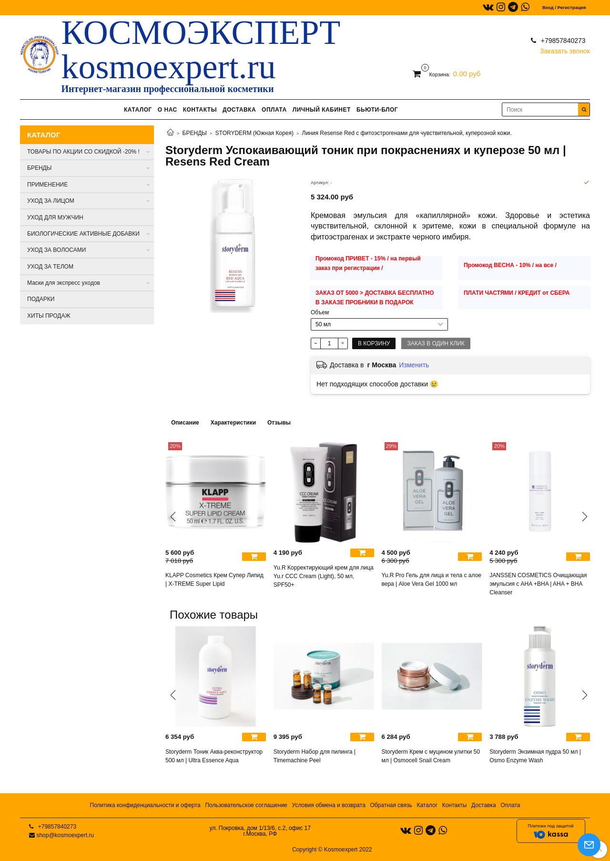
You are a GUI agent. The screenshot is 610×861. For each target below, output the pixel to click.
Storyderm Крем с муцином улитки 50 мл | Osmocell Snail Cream (431, 756)
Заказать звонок (565, 49)
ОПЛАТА (274, 109)
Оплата (510, 805)
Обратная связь (391, 805)
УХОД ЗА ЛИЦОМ (50, 200)
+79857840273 (562, 40)
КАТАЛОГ (138, 109)
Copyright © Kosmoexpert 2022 (332, 849)
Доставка (483, 805)
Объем (320, 312)
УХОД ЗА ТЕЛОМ (50, 266)
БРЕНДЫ (195, 133)
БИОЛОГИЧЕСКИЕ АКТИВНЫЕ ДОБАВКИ (83, 233)
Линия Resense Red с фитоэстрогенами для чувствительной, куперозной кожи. (407, 133)
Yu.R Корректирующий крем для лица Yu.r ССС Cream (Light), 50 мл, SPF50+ (324, 576)
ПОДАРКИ (40, 299)
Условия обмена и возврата (329, 805)
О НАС (167, 109)
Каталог (427, 805)
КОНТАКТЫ (200, 109)
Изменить (414, 365)
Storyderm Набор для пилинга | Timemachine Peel (315, 756)
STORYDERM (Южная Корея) (254, 133)
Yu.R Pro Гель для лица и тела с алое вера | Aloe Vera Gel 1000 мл (432, 579)
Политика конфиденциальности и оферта (145, 805)
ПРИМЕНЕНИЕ (47, 184)
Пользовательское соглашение (246, 805)
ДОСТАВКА (239, 109)
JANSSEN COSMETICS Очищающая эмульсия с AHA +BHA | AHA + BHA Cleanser (538, 584)
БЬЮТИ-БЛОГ (377, 109)
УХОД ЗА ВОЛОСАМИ (56, 250)
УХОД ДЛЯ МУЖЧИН (55, 217)
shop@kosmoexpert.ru (65, 835)
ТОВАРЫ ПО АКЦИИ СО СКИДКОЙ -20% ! (83, 151)
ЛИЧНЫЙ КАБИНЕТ (322, 109)
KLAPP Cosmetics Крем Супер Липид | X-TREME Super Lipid (214, 579)
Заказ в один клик (435, 343)
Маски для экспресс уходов (63, 283)
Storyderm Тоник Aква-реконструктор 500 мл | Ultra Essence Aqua (214, 756)
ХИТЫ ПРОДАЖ (49, 315)
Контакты (454, 805)
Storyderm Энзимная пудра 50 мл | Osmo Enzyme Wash (535, 756)
